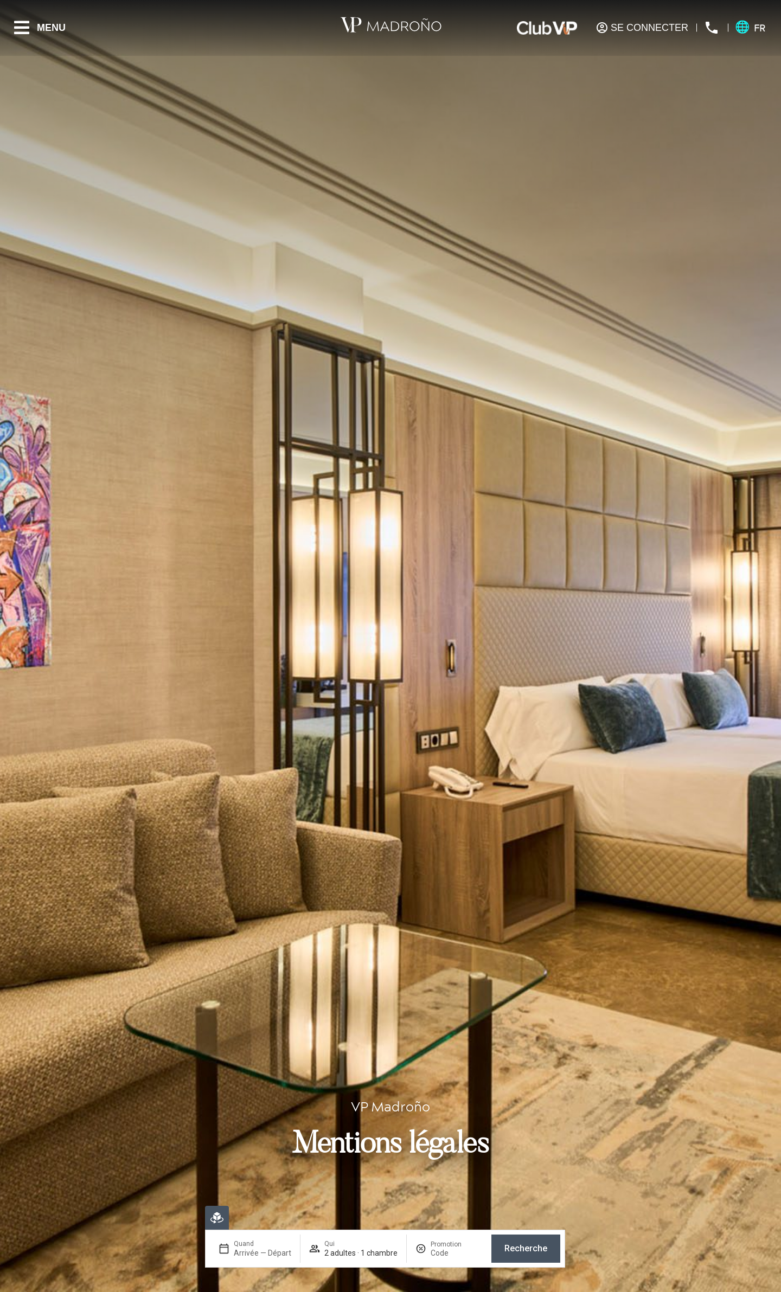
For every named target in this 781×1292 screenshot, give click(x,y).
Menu (51, 27)
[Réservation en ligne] (216, 1217)
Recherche (525, 1248)
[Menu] (21, 27)
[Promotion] (457, 1253)
